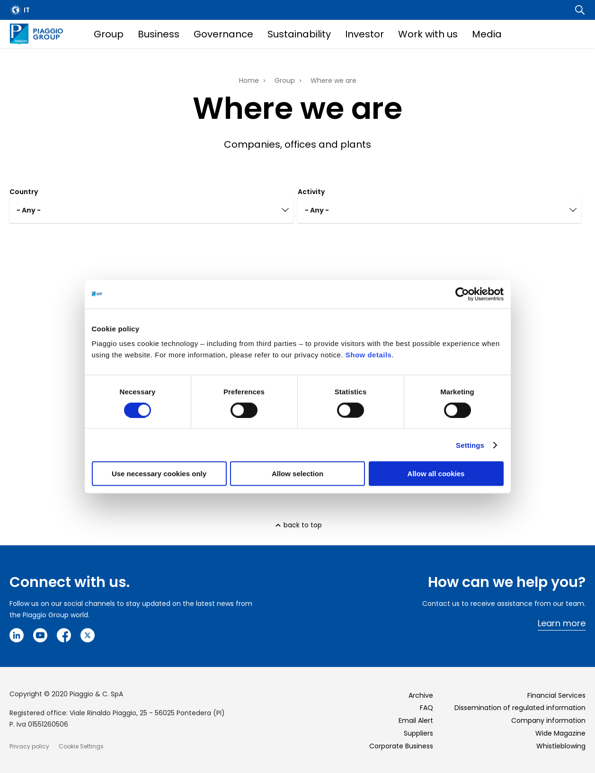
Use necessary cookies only (159, 474)
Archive (421, 695)
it (27, 10)
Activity (311, 191)
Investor (364, 34)
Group (109, 34)
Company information (548, 720)
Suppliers (418, 733)
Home (249, 80)
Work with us (428, 34)
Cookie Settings (81, 746)
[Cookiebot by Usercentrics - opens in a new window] (462, 294)
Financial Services (556, 695)
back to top (303, 525)
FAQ (426, 707)
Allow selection (297, 474)
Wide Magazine (560, 733)
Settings (470, 445)
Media (487, 34)
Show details (369, 355)
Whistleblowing (561, 746)
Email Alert (416, 720)
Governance (223, 34)
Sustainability (299, 34)
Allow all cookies (436, 474)
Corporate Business (401, 746)
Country (23, 191)
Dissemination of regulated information (520, 707)
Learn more (562, 623)
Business (158, 34)
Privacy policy (29, 746)
